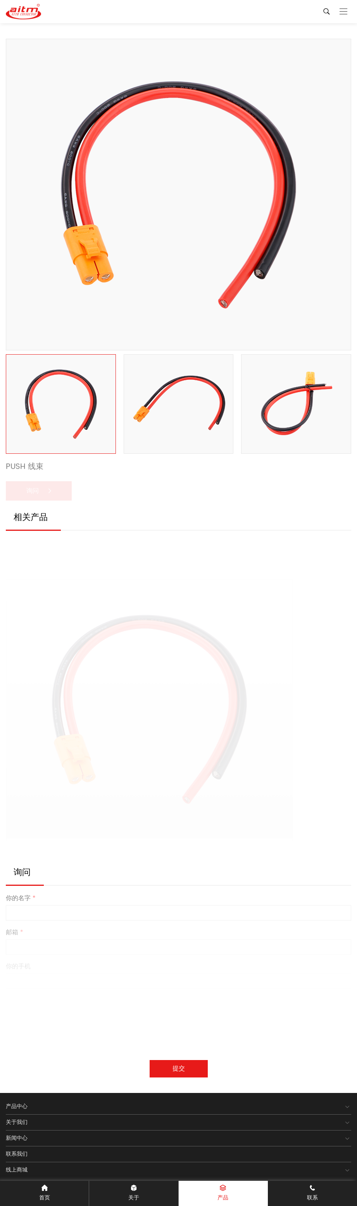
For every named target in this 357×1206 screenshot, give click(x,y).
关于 (133, 1193)
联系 (312, 1193)
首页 (44, 1193)
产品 (223, 1193)
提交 (178, 1069)
